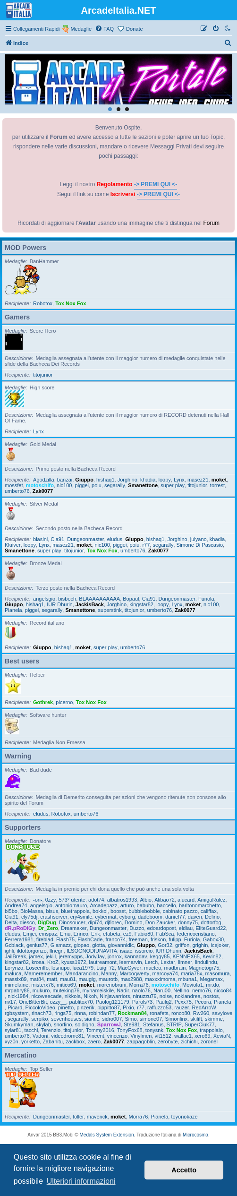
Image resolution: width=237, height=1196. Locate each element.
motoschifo (40, 485)
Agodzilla (43, 479)
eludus (114, 539)
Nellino (181, 990)
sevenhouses (66, 1019)
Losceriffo (37, 968)
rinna (79, 1013)
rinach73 (41, 1013)
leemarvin (130, 962)
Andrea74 (16, 905)
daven (195, 917)
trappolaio (211, 1030)
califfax (209, 911)
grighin (200, 945)
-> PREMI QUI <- (155, 184)
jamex (35, 956)
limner (185, 962)
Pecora (203, 1002)
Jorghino (127, 479)
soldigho (84, 1024)
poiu (97, 485)
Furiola (206, 599)
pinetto (66, 1007)
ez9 (127, 934)
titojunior (43, 375)
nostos (211, 996)
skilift (196, 1019)
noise (166, 996)
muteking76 (66, 990)
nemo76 (201, 990)
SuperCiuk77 (200, 1024)
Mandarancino (81, 973)
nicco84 (223, 990)
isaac (126, 951)
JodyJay (94, 956)
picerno (64, 702)
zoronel (209, 1041)
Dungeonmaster (85, 539)
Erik (95, 934)
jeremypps (71, 956)
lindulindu (206, 962)
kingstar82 (141, 604)
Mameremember (44, 973)
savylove (222, 1013)
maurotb (108, 979)
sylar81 (13, 1030)
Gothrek (43, 702)
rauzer (181, 1007)
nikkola (73, 996)
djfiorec (113, 922)
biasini (40, 539)
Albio (146, 900)
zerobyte (168, 1041)
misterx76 (42, 985)
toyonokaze (184, 1116)
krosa (38, 962)
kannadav (136, 956)
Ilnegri (57, 951)
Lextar (168, 962)
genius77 (37, 945)
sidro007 (112, 1019)
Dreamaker (73, 928)
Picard (15, 1007)
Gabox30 (213, 939)
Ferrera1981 (19, 939)
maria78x (191, 973)
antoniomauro (71, 905)
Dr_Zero (48, 928)
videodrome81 (67, 1036)
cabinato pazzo (180, 911)
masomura (217, 973)
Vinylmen (141, 1036)
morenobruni (112, 985)
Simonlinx (176, 1019)
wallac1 (183, 1036)
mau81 (68, 979)
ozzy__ (58, 1002)
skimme (214, 1019)
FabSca (165, 934)
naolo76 (141, 990)
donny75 (188, 922)
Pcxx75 (183, 1002)
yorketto (30, 1041)
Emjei (29, 934)
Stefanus (153, 1024)
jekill (51, 956)
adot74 (96, 900)
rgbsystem (17, 1013)
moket (219, 479)
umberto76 (17, 491)
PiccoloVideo (40, 1007)
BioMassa (31, 911)
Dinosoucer (72, 922)
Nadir (123, 990)
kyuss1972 (73, 962)
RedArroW (204, 1007)
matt (52, 979)
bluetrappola (75, 911)
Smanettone (143, 485)
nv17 (10, 1002)
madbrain (175, 968)
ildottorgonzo (32, 951)
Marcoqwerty (134, 973)
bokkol (100, 911)
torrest (217, 485)
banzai (64, 479)
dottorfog (211, 922)
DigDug (47, 922)
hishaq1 (105, 479)
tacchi (31, 1030)
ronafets (159, 1013)
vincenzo (117, 1036)
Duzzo (136, 928)
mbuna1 (187, 979)
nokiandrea (187, 996)
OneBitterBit (33, 1002)
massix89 (15, 979)
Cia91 (57, 539)
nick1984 (18, 996)
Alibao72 (164, 900)
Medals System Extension (107, 1134)
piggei (82, 485)
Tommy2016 (100, 1030)
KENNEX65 (185, 956)
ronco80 (180, 1013)
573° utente (72, 900)
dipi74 (95, 922)
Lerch (151, 962)
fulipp (175, 939)
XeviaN (221, 1036)
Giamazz (61, 945)
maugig (87, 979)
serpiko (39, 1019)
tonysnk (154, 1030)
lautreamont (103, 962)
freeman (137, 939)
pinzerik (85, 1007)
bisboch (67, 599)
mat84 (37, 979)
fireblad (44, 939)
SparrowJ (109, 1024)
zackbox (75, 1041)
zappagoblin (141, 1041)
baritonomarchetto (200, 905)
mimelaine (16, 985)
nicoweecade (46, 996)
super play (173, 485)
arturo (127, 905)
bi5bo (11, 911)
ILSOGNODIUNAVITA (92, 951)
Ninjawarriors (115, 996)
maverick (97, 1116)
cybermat (105, 917)
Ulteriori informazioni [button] (81, 1181)
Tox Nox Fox (70, 303)
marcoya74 (165, 973)
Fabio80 (144, 934)
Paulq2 (163, 1002)
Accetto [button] (183, 1170)
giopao (81, 945)
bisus (52, 911)
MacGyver (129, 968)
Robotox (42, 303)
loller (78, 1116)
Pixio (128, 1007)
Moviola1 (192, 985)
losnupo (60, 968)
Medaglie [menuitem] (81, 29)
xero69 (203, 1036)
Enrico (81, 934)
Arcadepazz (103, 905)
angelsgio (44, 599)
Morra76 (139, 985)
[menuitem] (104, 28)
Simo (130, 1019)
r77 (146, 545)
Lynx (38, 431)
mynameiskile (98, 990)
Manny (109, 973)
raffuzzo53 (159, 1007)
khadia (147, 479)
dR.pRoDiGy (20, 928)
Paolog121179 (112, 1002)
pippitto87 (108, 1007)
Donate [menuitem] (134, 29)
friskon (158, 939)
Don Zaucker (160, 922)
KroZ (53, 962)
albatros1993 (122, 900)
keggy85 (160, 956)
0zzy (50, 900)
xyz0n (11, 1041)
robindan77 (102, 1013)
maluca (13, 973)
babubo (145, 905)
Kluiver (13, 545)
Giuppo (84, 479)
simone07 (151, 1019)
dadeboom (150, 917)
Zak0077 (43, 491)
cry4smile (81, 917)
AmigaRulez (211, 900)
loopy (165, 479)
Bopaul (131, 599)
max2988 (131, 979)
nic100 (64, 485)
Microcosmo (195, 1134)
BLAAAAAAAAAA (99, 599)
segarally (114, 485)
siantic (92, 1019)
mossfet (14, 485)
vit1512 (162, 1036)
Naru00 (161, 990)
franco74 (115, 939)
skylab (43, 1024)
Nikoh (90, 996)
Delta (11, 922)
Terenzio (50, 1030)
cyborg (127, 917)
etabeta (111, 934)
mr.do (212, 985)
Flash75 (65, 939)
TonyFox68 (130, 1030)
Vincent (95, 1036)
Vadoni (40, 1036)
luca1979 (83, 968)
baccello (166, 905)
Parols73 (142, 1002)
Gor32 (165, 945)
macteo (152, 968)
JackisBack (90, 604)
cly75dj (29, 917)
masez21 (198, 479)
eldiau (186, 928)
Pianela (13, 610)
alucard (186, 900)
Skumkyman (19, 1024)
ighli (9, 951)
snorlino (63, 1024)
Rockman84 (132, 1013)
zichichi (189, 1041)
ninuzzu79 (145, 996)
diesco (27, 922)
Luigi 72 (105, 968)
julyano (198, 539)
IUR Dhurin (59, 604)
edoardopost (161, 928)
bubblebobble (144, 911)
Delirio (212, 917)
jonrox (115, 956)
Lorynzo (14, 968)
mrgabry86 (17, 990)
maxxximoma (160, 979)
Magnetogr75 (203, 968)
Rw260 (201, 1013)
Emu (65, 934)
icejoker (220, 945)
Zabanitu (52, 1041)
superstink (110, 610)
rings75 (62, 1013)
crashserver (53, 917)
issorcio (143, 951)
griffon (182, 945)
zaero (94, 1041)
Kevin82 (212, 956)
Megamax (211, 979)
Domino (134, 922)
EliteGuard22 (210, 928)
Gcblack (14, 945)
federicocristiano (196, 934)
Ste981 (132, 1024)
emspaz (48, 934)
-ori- (37, 900)
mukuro (41, 990)
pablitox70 (81, 1002)
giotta (98, 945)
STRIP (174, 1024)
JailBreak (15, 956)
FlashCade (89, 939)
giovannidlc (121, 945)
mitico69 (66, 985)
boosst (118, 911)
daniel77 (175, 917)
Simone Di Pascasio (200, 545)
